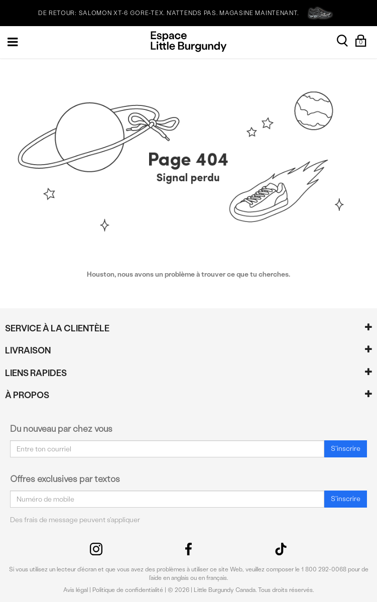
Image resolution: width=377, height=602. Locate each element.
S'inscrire (345, 448)
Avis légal (75, 589)
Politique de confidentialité (127, 589)
